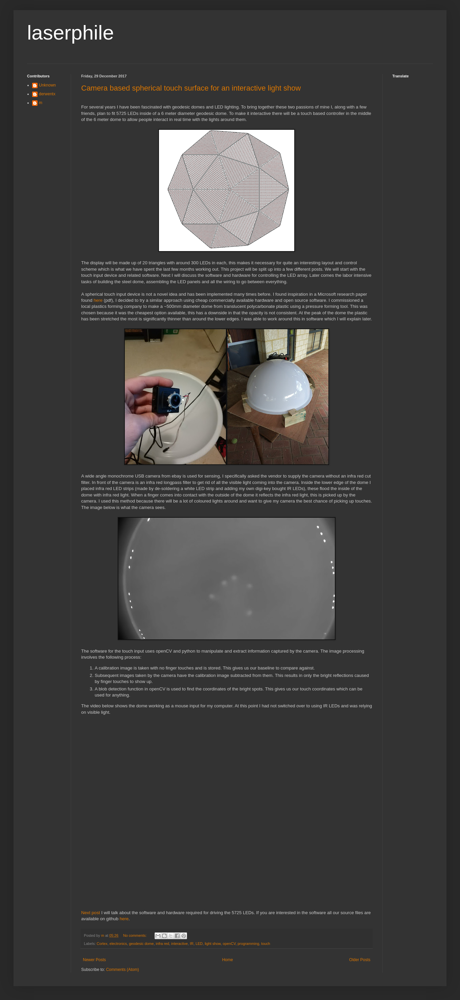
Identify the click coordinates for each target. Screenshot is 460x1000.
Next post (90, 912)
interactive (179, 944)
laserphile (70, 32)
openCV (229, 944)
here (98, 300)
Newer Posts (94, 959)
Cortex (102, 944)
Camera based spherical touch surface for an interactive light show (191, 88)
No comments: (135, 935)
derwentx (47, 94)
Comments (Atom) (122, 969)
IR (191, 944)
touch (265, 944)
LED (199, 944)
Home (227, 959)
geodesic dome (141, 944)
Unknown (47, 85)
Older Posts (359, 959)
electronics (118, 944)
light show (213, 944)
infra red (162, 944)
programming (248, 944)
